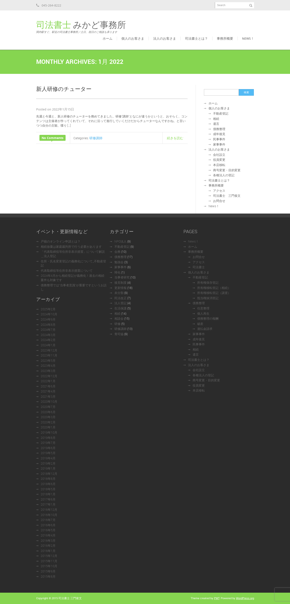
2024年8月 (48, 324)
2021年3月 (48, 396)
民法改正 (120, 298)
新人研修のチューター (64, 88)
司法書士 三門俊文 (227, 195)
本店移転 (219, 165)
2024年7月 (48, 329)
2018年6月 (48, 484)
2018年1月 (48, 494)
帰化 (117, 272)
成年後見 (219, 134)
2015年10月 (49, 566)
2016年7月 (48, 520)
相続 (216, 119)
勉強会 (119, 262)
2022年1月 (48, 381)
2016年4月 (48, 535)
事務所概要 (225, 38)
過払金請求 (204, 329)
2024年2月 (48, 340)
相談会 (119, 318)
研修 (117, 324)
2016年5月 (48, 530)
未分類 (119, 293)
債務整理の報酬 (208, 318)
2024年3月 (48, 335)
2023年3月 (48, 371)
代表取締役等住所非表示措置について (67, 270)
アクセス (219, 190)
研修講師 (95, 138)
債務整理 (219, 129)
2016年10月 (49, 515)
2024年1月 (48, 345)
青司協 (119, 334)
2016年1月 (48, 551)
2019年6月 (48, 448)
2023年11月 (49, 355)
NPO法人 (120, 241)
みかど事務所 (81, 27)
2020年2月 (48, 422)
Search (221, 5)
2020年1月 (48, 427)
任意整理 (203, 308)
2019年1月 (48, 468)
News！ (248, 38)
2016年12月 (49, 509)
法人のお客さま (164, 38)
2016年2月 (48, 545)
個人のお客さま (132, 38)
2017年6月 (48, 499)
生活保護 (120, 308)
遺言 (216, 124)
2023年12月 (49, 350)
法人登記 (120, 303)
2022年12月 (49, 376)
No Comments (52, 138)
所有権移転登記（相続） (214, 288)
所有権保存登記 (208, 282)
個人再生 (203, 313)
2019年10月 (49, 432)
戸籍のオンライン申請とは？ (60, 241)
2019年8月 (48, 438)
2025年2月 (48, 309)
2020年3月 (48, 417)
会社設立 (219, 155)
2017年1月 (48, 504)
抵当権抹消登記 (208, 298)
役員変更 (219, 160)
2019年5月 (48, 453)
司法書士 (199, 267)
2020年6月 (48, 412)
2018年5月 (48, 489)
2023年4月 (48, 365)
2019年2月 (48, 463)
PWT (216, 598)
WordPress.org (245, 598)
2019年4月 (48, 458)
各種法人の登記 (223, 175)
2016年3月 (48, 540)
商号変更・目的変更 (227, 170)
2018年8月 (48, 479)
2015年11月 (49, 561)
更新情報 (120, 288)
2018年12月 (49, 474)
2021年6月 (48, 386)
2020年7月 (48, 407)
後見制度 (120, 282)
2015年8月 (48, 576)
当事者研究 (122, 277)
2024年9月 (48, 319)
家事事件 (219, 144)
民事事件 (219, 139)
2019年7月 (48, 443)
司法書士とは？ (196, 38)
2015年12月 (49, 556)
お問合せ (219, 201)
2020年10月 (49, 401)
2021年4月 (48, 391)
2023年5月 (48, 360)
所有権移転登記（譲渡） (214, 293)
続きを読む (175, 138)
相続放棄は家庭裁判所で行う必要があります (71, 246)
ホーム (107, 38)
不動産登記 (220, 113)
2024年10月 (49, 314)
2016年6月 (48, 525)
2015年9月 (48, 571)
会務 (117, 251)
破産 (200, 324)
